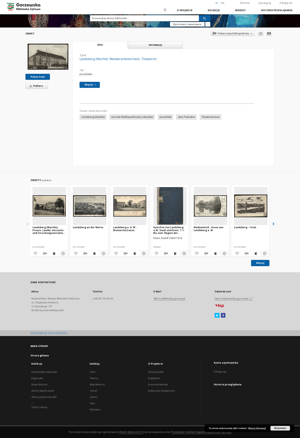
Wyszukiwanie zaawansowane (187, 24)
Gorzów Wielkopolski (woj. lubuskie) (132, 117)
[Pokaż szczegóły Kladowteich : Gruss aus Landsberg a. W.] (224, 253)
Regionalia (37, 378)
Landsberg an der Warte (88, 227)
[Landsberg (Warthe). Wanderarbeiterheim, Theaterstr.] (48, 56)
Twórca (94, 378)
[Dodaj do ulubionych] (260, 33)
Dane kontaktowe (158, 384)
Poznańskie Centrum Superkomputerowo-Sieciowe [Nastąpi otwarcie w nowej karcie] (201, 432)
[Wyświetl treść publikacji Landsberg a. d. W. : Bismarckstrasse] (134, 253)
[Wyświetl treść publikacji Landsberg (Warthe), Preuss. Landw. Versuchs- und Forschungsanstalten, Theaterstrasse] (54, 253)
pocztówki (165, 117)
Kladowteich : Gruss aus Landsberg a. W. (208, 229)
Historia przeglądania (276, 10)
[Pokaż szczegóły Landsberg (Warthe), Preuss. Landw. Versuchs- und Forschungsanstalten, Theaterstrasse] (62, 253)
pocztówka (86, 74)
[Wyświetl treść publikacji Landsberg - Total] (255, 253)
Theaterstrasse (211, 117)
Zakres (94, 397)
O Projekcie (184, 10)
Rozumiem (280, 428)
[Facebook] (223, 315)
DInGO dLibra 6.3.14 (131, 432)
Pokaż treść (38, 76)
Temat (93, 390)
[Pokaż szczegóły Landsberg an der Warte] (103, 253)
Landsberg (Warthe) (93, 117)
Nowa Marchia (39, 384)
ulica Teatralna (186, 117)
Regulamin (154, 378)
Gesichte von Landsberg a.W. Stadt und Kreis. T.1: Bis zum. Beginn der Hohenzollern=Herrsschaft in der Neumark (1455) (170, 230)
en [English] (222, 3)
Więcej (260, 263)
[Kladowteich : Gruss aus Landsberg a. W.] (210, 206)
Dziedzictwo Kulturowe (44, 372)
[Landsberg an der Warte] (89, 206)
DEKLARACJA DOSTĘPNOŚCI (49, 333)
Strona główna (40, 355)
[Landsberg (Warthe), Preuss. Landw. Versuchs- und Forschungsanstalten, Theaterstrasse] (49, 206)
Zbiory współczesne (42, 390)
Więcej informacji (257, 428)
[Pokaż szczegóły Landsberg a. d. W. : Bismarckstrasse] (143, 253)
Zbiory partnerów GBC (44, 397)
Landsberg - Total (245, 227)
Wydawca (95, 409)
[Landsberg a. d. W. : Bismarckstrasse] (129, 206)
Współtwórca (97, 384)
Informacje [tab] (155, 44)
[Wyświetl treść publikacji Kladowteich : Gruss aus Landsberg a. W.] (215, 253)
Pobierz (35, 86)
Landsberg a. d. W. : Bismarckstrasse (125, 229)
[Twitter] (217, 315)
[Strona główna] (164, 10)
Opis (92, 403)
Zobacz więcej (39, 407)
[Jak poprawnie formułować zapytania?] (207, 24)
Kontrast (245, 3)
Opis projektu (156, 372)
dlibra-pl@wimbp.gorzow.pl (169, 298)
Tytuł (92, 372)
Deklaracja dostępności (161, 390)
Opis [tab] (100, 45)
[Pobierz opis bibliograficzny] (44, 253)
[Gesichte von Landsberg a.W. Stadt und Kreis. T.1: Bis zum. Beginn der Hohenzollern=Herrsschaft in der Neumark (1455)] (170, 206)
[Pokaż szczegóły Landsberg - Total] (264, 253)
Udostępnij (264, 3)
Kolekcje (214, 10)
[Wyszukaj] (204, 18)
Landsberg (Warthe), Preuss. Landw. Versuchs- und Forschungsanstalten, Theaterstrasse (49, 230)
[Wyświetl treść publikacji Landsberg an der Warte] (94, 253)
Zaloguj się (285, 3)
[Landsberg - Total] (250, 206)
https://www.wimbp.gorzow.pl (234, 298)
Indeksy (240, 10)
